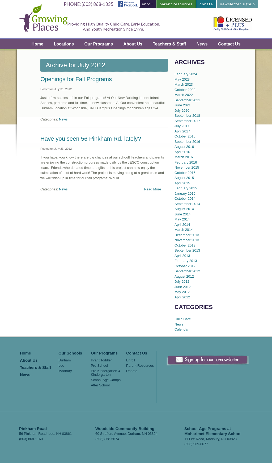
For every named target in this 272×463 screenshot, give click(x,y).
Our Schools (70, 353)
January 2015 (185, 193)
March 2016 (184, 157)
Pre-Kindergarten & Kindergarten (105, 373)
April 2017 (182, 131)
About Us (133, 44)
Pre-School (99, 366)
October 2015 (185, 173)
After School (100, 385)
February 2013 (186, 261)
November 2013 (187, 240)
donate (206, 4)
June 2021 (183, 105)
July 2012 (182, 281)
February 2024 (186, 74)
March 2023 (184, 84)
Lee (61, 366)
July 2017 (182, 126)
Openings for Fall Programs (76, 79)
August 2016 (184, 147)
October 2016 (185, 136)
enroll (147, 4)
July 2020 (182, 110)
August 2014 (184, 209)
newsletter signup (237, 4)
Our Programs (98, 44)
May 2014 (182, 219)
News (202, 44)
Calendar (182, 329)
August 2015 (184, 178)
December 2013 (187, 235)
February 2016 (186, 162)
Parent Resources (140, 366)
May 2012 (182, 292)
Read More (152, 189)
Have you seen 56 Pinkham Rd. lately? (90, 138)
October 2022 (185, 90)
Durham (64, 360)
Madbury (65, 371)
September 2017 (187, 121)
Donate (131, 371)
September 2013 (187, 250)
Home (37, 44)
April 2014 (182, 225)
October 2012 (185, 266)
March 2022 (184, 95)
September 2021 (187, 100)
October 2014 (185, 199)
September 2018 (187, 116)
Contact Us (229, 44)
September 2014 (187, 204)
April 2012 (182, 297)
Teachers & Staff (169, 44)
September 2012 (187, 271)
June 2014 (183, 214)
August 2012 (184, 276)
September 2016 (187, 142)
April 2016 (182, 152)
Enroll (130, 360)
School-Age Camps (106, 380)
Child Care (183, 319)
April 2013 (182, 256)
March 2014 (184, 230)
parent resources (176, 4)
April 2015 (182, 183)
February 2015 (186, 188)
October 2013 (185, 245)
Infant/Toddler (101, 360)
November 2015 (187, 167)
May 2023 (182, 79)
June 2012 (183, 287)
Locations (64, 44)
